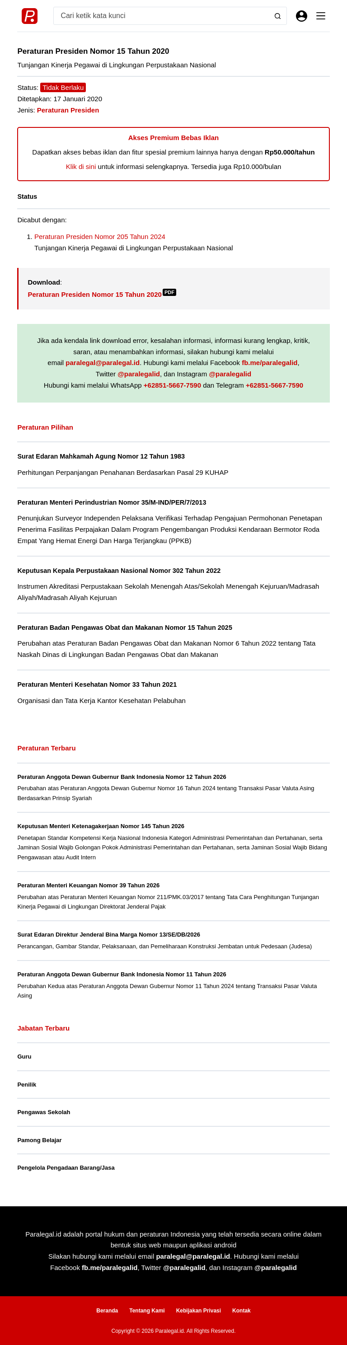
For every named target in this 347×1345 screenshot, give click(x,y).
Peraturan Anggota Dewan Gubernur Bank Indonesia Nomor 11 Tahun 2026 (121, 973)
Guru (24, 1055)
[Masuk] (301, 16)
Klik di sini (81, 166)
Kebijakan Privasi (198, 1309)
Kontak (241, 1309)
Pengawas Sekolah (43, 1110)
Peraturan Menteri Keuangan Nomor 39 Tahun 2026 (88, 884)
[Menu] (320, 15)
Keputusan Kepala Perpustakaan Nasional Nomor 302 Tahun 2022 (120, 569)
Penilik (26, 1083)
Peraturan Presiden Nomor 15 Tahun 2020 (102, 294)
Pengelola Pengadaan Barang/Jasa (65, 1166)
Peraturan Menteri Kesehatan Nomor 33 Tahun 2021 (98, 683)
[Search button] (277, 16)
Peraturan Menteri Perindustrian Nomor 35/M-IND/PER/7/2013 (113, 502)
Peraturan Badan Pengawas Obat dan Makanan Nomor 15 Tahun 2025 (126, 626)
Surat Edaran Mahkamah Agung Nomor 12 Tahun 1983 (102, 456)
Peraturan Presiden (68, 110)
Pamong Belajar (39, 1138)
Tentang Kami (146, 1309)
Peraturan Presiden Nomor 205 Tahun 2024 (99, 236)
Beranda (107, 1309)
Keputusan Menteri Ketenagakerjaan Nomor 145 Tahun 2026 (100, 824)
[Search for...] (161, 16)
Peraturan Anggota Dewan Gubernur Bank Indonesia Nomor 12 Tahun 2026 (121, 775)
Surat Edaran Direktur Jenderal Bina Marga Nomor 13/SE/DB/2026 (108, 933)
